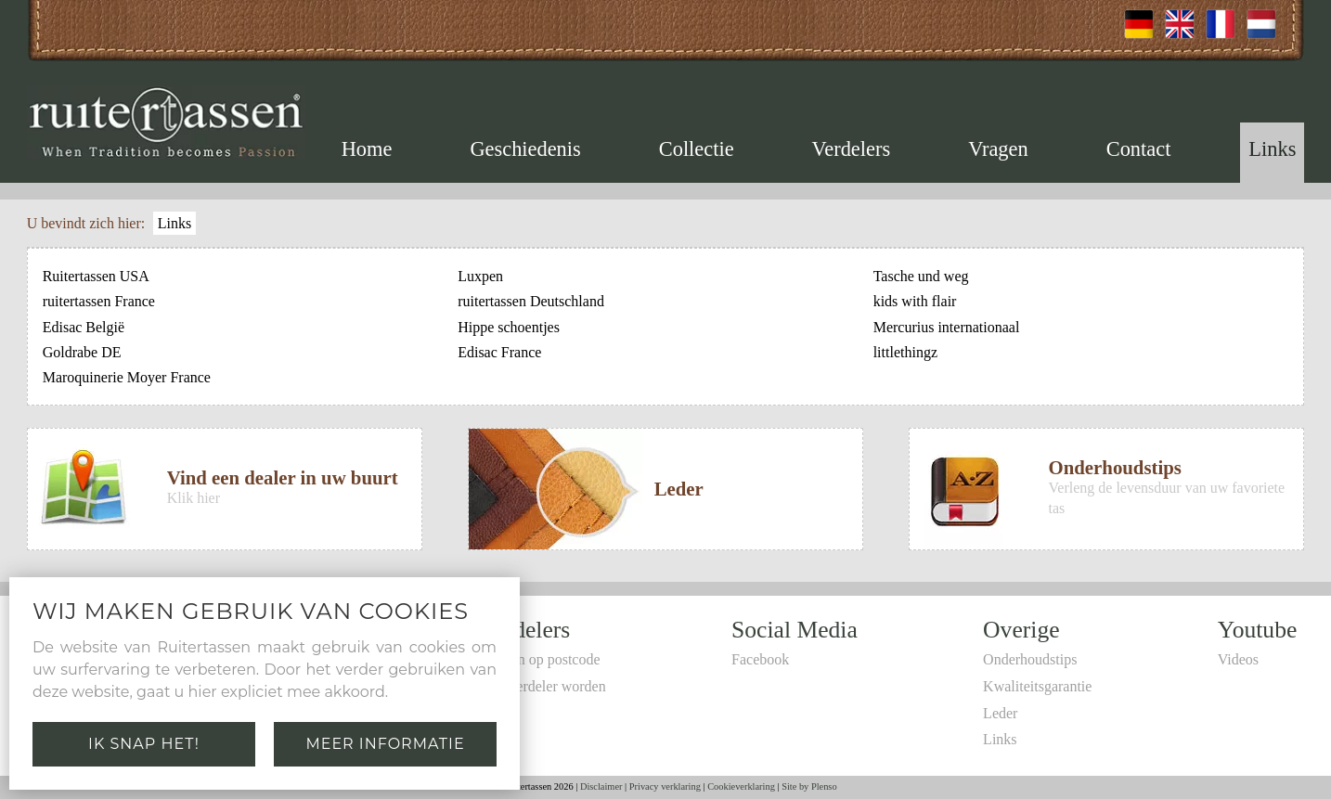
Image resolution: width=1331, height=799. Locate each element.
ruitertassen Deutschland (531, 301)
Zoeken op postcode (541, 659)
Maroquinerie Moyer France (127, 377)
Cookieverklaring (741, 786)
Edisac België (83, 327)
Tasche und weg (921, 276)
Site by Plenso (809, 786)
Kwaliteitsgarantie (1037, 686)
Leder (1000, 713)
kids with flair (915, 301)
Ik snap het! (144, 744)
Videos (1238, 659)
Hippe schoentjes (509, 327)
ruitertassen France (99, 301)
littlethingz (905, 352)
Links (1272, 149)
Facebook (760, 659)
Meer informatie (384, 744)
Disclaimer (601, 786)
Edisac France (499, 352)
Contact (1138, 149)
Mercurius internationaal (946, 327)
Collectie (696, 149)
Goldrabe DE (82, 352)
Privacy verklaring (665, 786)
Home (367, 149)
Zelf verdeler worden (543, 686)
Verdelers (851, 149)
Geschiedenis (525, 149)
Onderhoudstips (1030, 659)
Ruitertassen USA (96, 276)
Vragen (998, 149)
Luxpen (480, 276)
